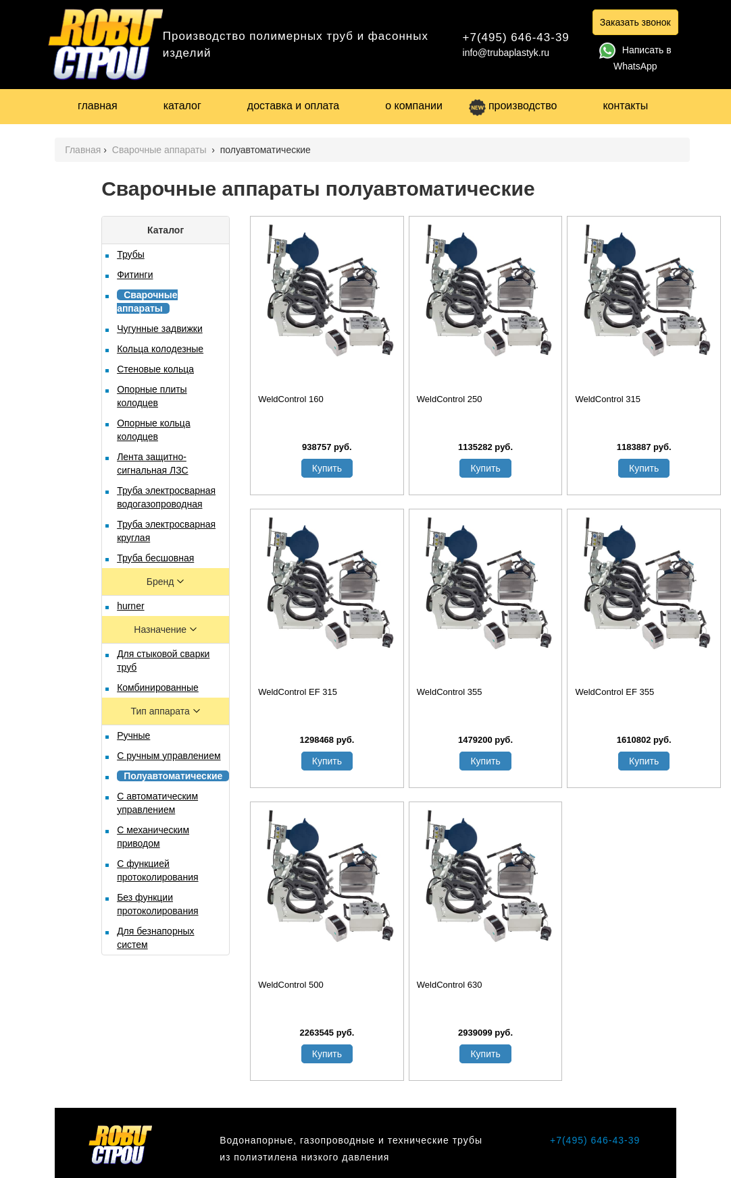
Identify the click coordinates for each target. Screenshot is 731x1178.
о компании (414, 105)
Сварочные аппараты (160, 149)
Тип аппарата (162, 711)
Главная (83, 149)
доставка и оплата (293, 105)
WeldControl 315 (607, 399)
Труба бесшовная (155, 558)
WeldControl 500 (291, 985)
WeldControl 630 (449, 985)
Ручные (133, 735)
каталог (182, 105)
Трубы (131, 254)
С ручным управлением (168, 755)
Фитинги (135, 274)
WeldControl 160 (291, 399)
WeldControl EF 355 (614, 692)
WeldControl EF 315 (297, 692)
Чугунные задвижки (160, 328)
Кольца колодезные (160, 348)
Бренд (162, 581)
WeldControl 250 (449, 399)
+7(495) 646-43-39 (516, 37)
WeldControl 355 (449, 692)
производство (513, 105)
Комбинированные (158, 687)
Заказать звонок (635, 22)
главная (98, 105)
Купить (327, 468)
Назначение (161, 629)
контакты (625, 105)
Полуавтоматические (173, 775)
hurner (130, 605)
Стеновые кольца (155, 369)
